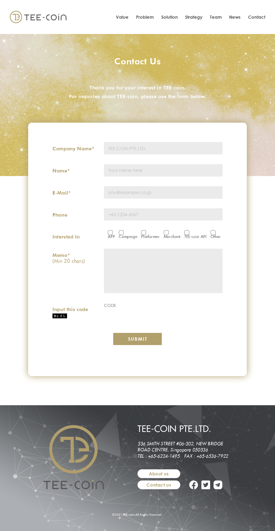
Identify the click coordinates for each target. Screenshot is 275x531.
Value (122, 17)
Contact (256, 17)
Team (216, 17)
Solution (169, 17)
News (235, 17)
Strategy (193, 17)
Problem (145, 17)
